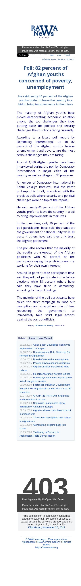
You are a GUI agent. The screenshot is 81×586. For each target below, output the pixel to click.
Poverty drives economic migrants (51, 363)
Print (59, 55)
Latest (32, 338)
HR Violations (40, 325)
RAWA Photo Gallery (48, 542)
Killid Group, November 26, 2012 (46, 527)
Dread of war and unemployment (50, 359)
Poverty (50, 325)
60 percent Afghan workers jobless (51, 374)
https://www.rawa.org (46, 547)
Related (22, 338)
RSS (51, 55)
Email (68, 55)
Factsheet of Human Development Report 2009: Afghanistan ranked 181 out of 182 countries (46, 388)
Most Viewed (45, 338)
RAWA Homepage (35, 539)
